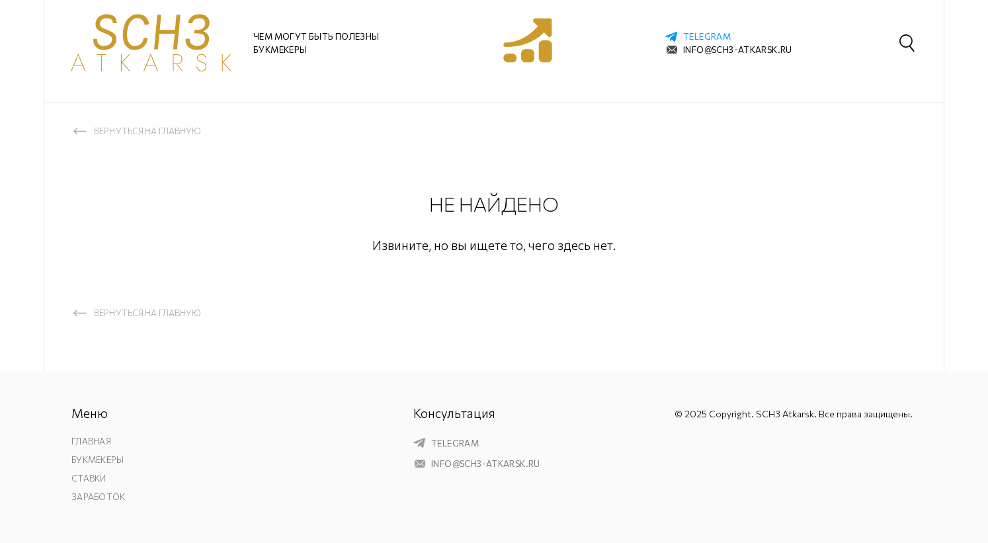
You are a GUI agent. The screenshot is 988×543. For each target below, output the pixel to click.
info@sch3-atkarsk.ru (737, 49)
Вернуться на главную (148, 131)
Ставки (88, 478)
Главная (91, 441)
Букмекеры (97, 459)
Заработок (98, 496)
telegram (707, 36)
